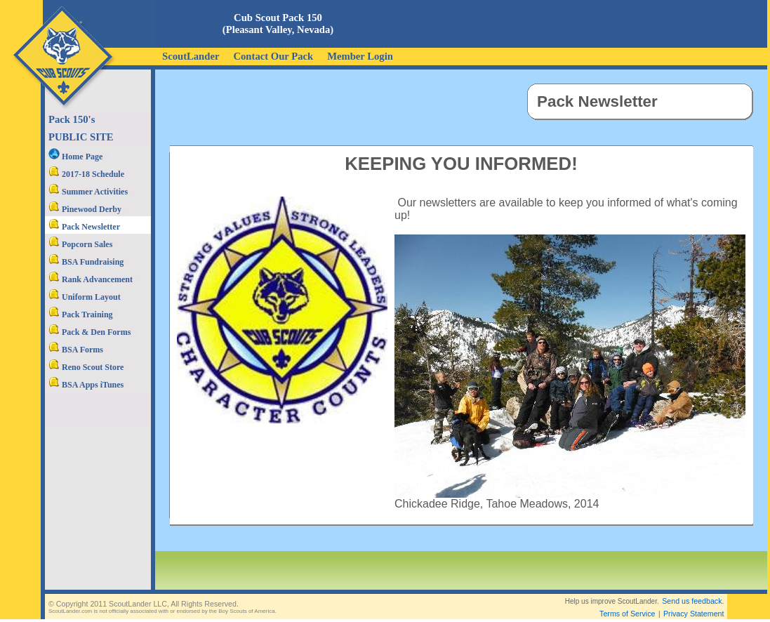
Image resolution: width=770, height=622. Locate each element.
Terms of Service (627, 613)
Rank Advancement (90, 279)
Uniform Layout (84, 297)
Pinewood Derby (84, 209)
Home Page (75, 156)
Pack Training (80, 314)
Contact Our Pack (273, 56)
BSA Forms (75, 350)
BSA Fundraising (86, 262)
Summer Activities (88, 192)
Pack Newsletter (84, 227)
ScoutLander (190, 56)
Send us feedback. (693, 601)
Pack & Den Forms (89, 332)
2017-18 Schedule (86, 174)
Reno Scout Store (86, 367)
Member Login (360, 56)
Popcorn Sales (80, 244)
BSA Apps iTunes (86, 385)
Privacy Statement (693, 613)
